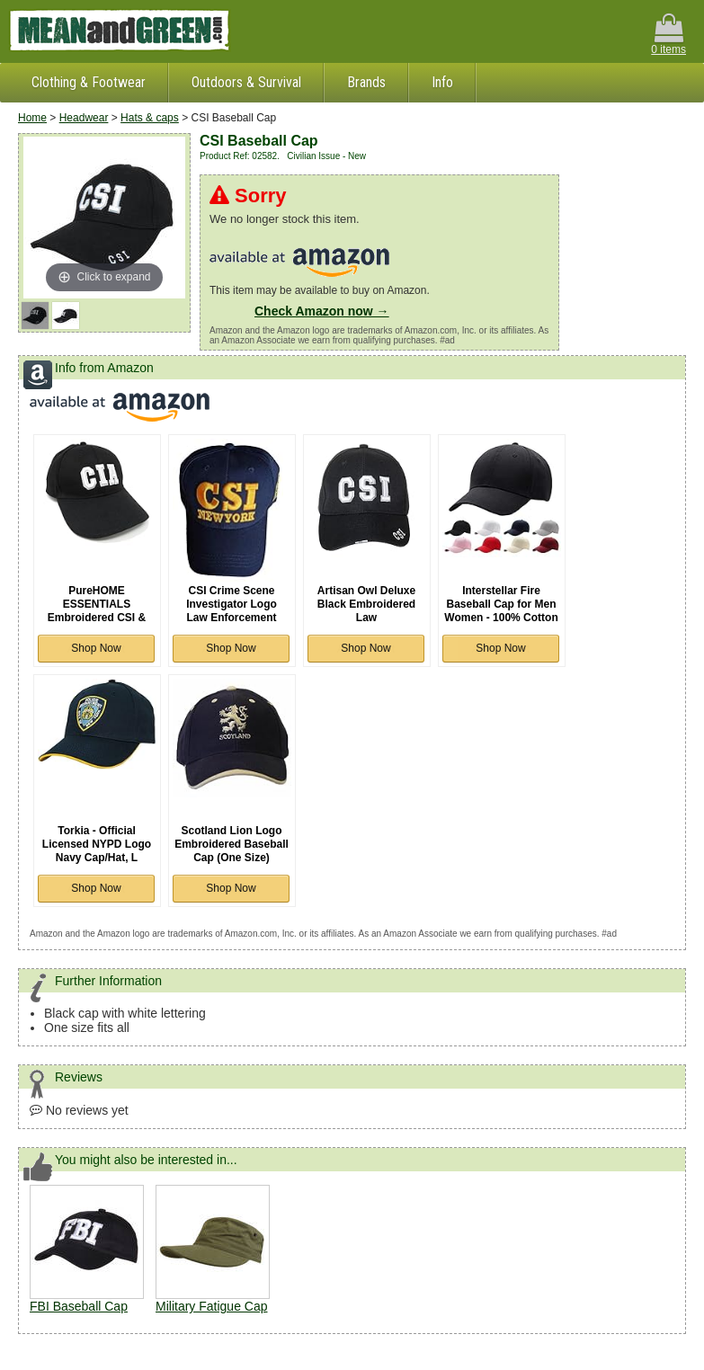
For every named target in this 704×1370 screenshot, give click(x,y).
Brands (366, 82)
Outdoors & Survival (246, 82)
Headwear (84, 117)
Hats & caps (149, 117)
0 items (668, 34)
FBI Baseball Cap (79, 1306)
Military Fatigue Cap (212, 1306)
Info (442, 82)
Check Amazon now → (321, 311)
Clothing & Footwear (88, 82)
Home (32, 117)
